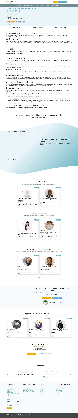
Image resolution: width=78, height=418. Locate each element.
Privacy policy (9, 396)
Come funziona (9, 24)
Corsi (8, 390)
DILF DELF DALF (59, 390)
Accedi (69, 2)
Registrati (9, 407)
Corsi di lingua (26, 388)
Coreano (41, 389)
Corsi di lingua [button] (18, 5)
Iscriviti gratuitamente (11, 21)
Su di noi (8, 386)
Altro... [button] (19, 205)
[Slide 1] (34, 380)
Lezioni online (9, 391)
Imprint (8, 399)
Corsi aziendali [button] (47, 5)
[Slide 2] (36, 380)
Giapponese (42, 391)
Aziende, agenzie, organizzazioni (13, 393)
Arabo (41, 386)
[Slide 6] (43, 380)
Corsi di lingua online (27, 389)
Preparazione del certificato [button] (28, 5)
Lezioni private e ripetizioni (28, 390)
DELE (57, 389)
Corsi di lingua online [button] (39, 5)
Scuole (8, 394)
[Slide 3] (38, 380)
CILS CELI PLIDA (59, 386)
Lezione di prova (10, 392)
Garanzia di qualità (25, 184)
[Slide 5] (41, 380)
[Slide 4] (40, 380)
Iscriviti (55, 2)
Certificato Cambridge (60, 388)
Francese (41, 390)
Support (50, 2)
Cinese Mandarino (43, 388)
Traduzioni (9, 395)
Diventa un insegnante (62, 2)
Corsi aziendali (26, 386)
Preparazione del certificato (28, 391)
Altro (45, 2)
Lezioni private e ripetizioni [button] (57, 5)
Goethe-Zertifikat (59, 391)
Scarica (60, 302)
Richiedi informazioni (47, 297)
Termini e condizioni (10, 398)
